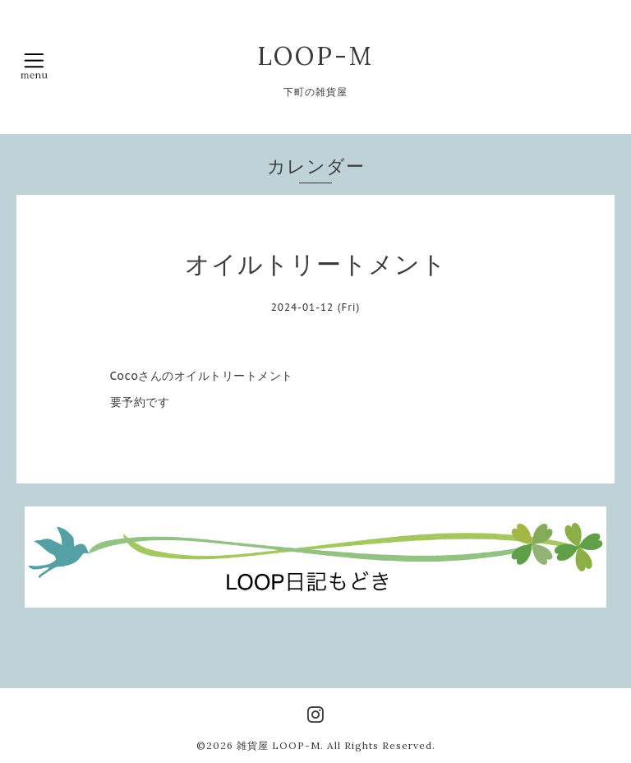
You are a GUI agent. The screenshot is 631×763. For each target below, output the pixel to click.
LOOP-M (315, 56)
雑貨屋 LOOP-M (278, 745)
